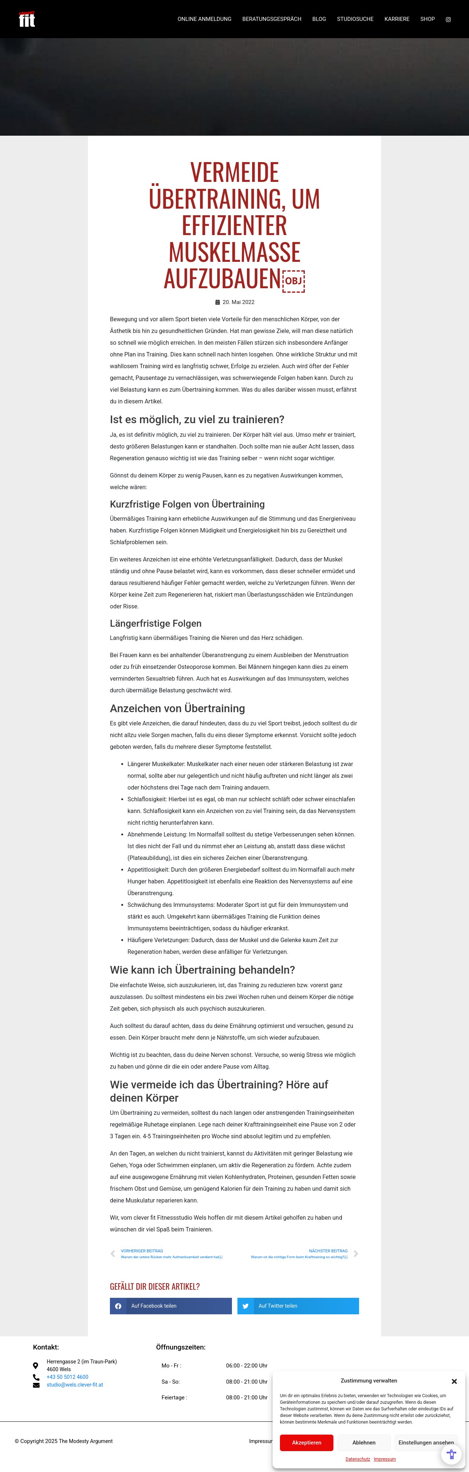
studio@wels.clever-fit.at (77, 1387)
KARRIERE (397, 22)
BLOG (319, 22)
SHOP (428, 22)
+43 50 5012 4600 (69, 1379)
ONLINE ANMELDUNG (205, 22)
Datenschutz (358, 1459)
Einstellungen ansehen (426, 1442)
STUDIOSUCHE (355, 22)
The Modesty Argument (87, 1442)
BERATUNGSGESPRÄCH (272, 22)
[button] (454, 1380)
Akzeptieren (306, 1442)
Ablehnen (364, 1442)
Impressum (385, 1459)
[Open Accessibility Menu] (451, 1454)
